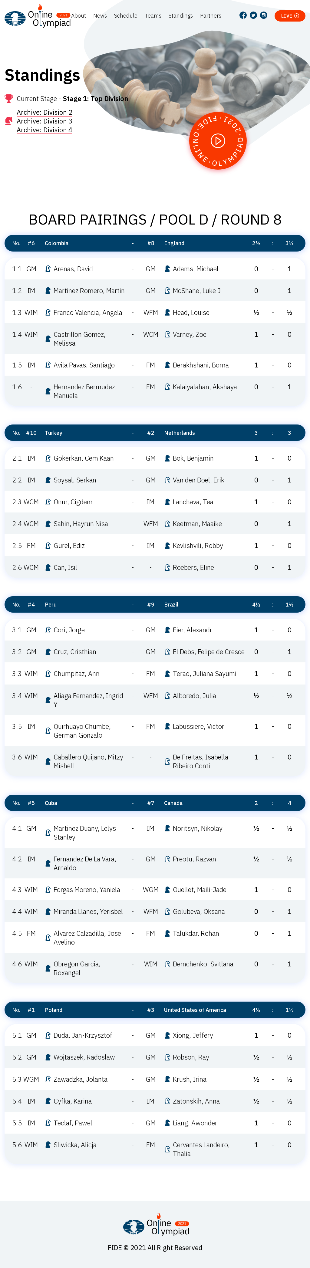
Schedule (125, 15)
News (100, 15)
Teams (153, 15)
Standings (181, 15)
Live (286, 16)
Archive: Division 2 (44, 112)
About (78, 15)
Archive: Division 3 (44, 121)
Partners (210, 15)
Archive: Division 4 (44, 129)
